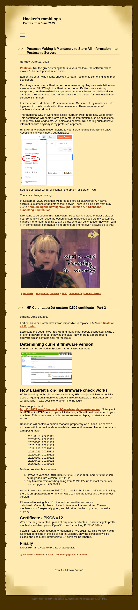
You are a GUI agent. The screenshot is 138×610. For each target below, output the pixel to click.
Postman (25, 68)
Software (54, 293)
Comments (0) (75, 293)
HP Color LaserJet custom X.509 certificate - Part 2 (66, 307)
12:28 (50, 555)
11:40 (64, 293)
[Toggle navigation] (22, 35)
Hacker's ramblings (42, 19)
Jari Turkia (28, 293)
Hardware (40, 555)
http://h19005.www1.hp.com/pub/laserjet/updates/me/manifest (60, 409)
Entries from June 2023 (39, 23)
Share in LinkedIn (92, 293)
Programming (42, 293)
